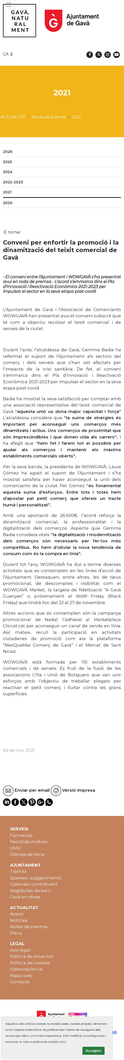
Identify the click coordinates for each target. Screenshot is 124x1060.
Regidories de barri (30, 890)
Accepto (93, 1051)
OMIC (16, 848)
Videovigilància (26, 969)
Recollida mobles (29, 841)
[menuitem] (62, 152)
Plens (16, 933)
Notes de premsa (29, 926)
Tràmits (18, 871)
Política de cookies (30, 962)
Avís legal (20, 950)
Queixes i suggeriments (36, 877)
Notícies (19, 920)
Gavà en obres (25, 896)
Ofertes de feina (27, 854)
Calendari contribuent (34, 884)
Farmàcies (21, 835)
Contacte (20, 981)
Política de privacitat (32, 956)
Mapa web (21, 975)
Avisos (16, 913)
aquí (62, 1042)
